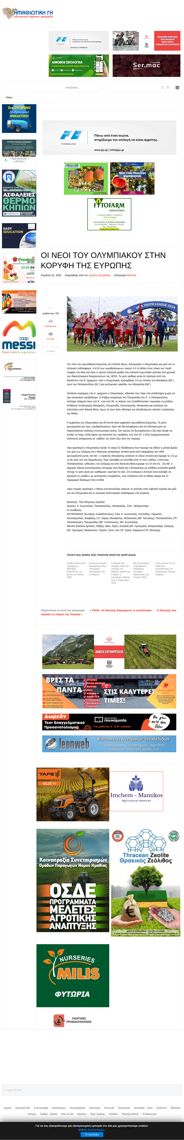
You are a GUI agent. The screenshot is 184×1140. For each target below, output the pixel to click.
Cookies (113, 1114)
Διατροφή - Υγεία (143, 1107)
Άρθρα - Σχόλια (48, 1114)
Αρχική (8, 1107)
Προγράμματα (77, 1107)
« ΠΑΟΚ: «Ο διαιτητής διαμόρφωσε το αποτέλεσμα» (121, 610)
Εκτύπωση (50, 326)
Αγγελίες (81, 1114)
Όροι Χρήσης (97, 1114)
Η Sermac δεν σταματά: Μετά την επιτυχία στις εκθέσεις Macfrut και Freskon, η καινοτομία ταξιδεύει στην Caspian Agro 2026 (120, 573)
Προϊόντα (161, 1107)
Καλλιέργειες (59, 1107)
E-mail (50, 339)
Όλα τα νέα (67, 1114)
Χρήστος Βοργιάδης (100, 275)
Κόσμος (32, 1114)
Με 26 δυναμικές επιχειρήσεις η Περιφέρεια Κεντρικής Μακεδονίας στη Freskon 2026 (141, 570)
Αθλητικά (131, 275)
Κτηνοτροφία (41, 1107)
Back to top (14, 1090)
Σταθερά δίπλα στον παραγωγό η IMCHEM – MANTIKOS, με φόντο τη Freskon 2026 (76, 570)
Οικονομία (94, 1107)
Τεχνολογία (124, 1107)
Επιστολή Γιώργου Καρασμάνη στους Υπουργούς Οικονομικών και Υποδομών (98, 569)
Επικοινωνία (149, 1114)
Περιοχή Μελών (130, 1114)
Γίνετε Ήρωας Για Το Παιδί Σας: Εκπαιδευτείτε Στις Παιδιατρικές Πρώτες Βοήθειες (165, 569)
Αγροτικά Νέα (22, 1107)
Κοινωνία (109, 1107)
